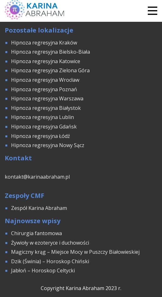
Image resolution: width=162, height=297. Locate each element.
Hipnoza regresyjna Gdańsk (44, 126)
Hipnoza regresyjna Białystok (46, 107)
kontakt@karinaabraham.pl (37, 176)
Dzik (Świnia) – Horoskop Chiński (50, 261)
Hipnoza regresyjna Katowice (45, 61)
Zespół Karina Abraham (39, 208)
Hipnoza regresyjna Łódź (40, 136)
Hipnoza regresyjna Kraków (44, 42)
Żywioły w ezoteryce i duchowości (50, 242)
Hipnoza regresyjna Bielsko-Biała (50, 51)
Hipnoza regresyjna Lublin (42, 117)
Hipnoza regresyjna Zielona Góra (50, 70)
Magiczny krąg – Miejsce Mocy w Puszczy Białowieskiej (75, 251)
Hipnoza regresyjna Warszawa (47, 98)
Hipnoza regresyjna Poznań (44, 89)
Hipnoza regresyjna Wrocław (46, 79)
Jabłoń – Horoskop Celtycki (43, 270)
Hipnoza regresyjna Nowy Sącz (47, 145)
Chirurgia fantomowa (36, 233)
